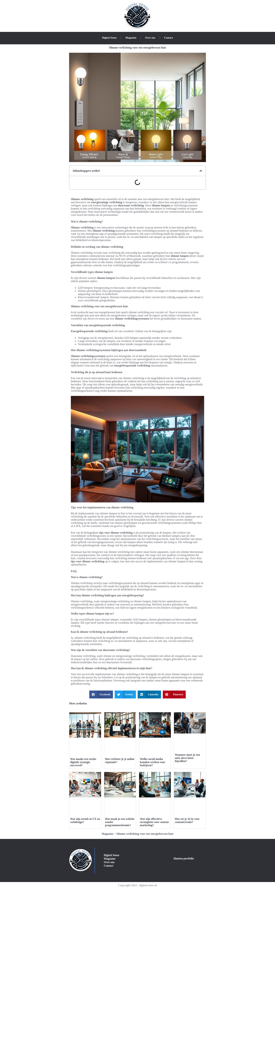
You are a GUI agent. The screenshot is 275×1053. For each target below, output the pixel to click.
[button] (200, 170)
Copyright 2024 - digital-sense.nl (137, 885)
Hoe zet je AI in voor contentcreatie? (187, 820)
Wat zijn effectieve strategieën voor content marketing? (154, 822)
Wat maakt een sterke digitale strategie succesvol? (83, 762)
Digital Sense (109, 37)
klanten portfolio (184, 858)
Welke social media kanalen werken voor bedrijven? (152, 762)
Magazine (130, 37)
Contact (168, 37)
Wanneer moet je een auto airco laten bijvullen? (187, 758)
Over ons (150, 37)
